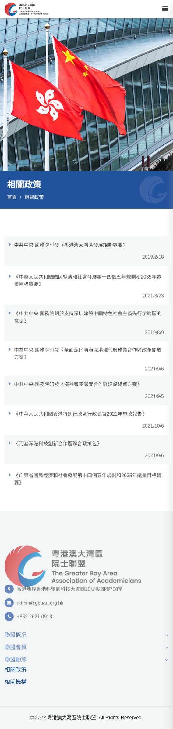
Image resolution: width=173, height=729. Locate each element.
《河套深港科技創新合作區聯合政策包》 (58, 450)
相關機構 (15, 682)
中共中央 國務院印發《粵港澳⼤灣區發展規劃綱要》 (70, 252)
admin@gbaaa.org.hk (40, 605)
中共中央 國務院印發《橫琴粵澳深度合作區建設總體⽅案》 (78, 391)
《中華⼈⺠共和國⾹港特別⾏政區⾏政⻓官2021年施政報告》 (80, 421)
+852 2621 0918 (34, 618)
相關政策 (34, 197)
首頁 (12, 197)
